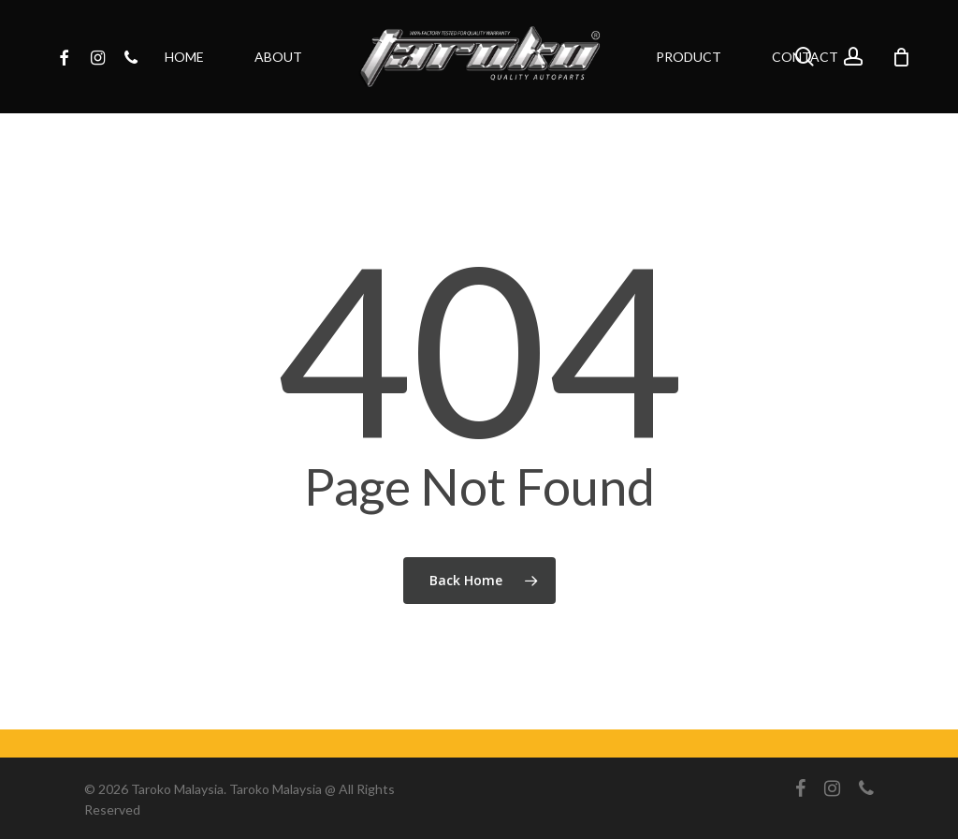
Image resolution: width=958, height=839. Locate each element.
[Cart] (901, 57)
